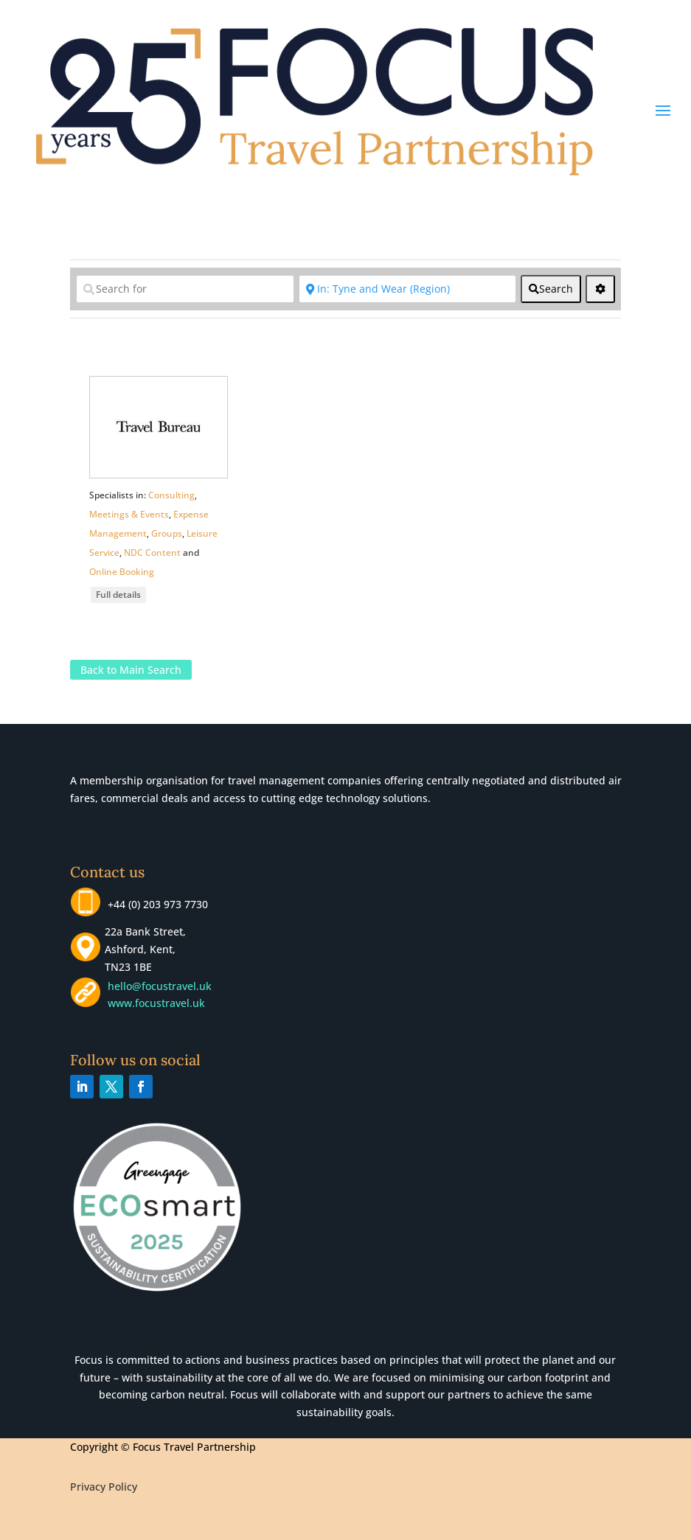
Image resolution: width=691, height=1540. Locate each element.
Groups (166, 533)
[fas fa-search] (551, 289)
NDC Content (152, 552)
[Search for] (185, 289)
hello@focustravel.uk (163, 986)
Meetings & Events (129, 514)
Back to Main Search (130, 670)
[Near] (407, 289)
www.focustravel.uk (153, 1003)
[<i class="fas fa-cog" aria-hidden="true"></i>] (600, 289)
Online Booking (121, 571)
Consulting (171, 495)
